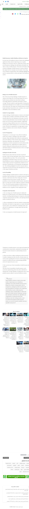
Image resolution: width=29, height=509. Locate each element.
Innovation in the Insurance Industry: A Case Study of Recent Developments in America (24, 348)
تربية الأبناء (25, 465)
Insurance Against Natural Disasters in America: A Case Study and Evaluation (24, 334)
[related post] (25, 314)
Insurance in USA (21, 454)
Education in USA (24, 471)
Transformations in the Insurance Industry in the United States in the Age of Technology (11, 320)
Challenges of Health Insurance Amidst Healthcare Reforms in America (18, 335)
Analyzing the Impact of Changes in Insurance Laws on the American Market (4, 334)
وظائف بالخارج (24, 469)
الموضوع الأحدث (24, 457)
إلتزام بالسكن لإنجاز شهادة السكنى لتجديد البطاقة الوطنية (16, 496)
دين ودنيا (21, 467)
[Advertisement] (14, 33)
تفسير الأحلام (15, 469)
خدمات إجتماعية (6, 463)
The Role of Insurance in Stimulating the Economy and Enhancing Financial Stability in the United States (4, 321)
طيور (20, 469)
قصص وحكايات (15, 467)
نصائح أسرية (7, 465)
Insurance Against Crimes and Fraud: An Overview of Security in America (17, 348)
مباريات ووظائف (20, 463)
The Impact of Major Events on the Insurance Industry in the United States (17, 319)
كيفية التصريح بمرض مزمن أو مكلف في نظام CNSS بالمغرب (15, 501)
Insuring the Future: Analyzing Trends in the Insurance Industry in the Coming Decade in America (24, 321)
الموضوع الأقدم (4, 457)
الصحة (26, 463)
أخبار (15, 463)
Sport (19, 471)
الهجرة (21, 465)
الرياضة (12, 463)
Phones (10, 469)
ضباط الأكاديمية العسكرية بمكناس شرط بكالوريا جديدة (16, 498)
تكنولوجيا (12, 465)
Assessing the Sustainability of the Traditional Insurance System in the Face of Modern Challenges (11, 336)
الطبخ (17, 465)
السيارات (25, 467)
